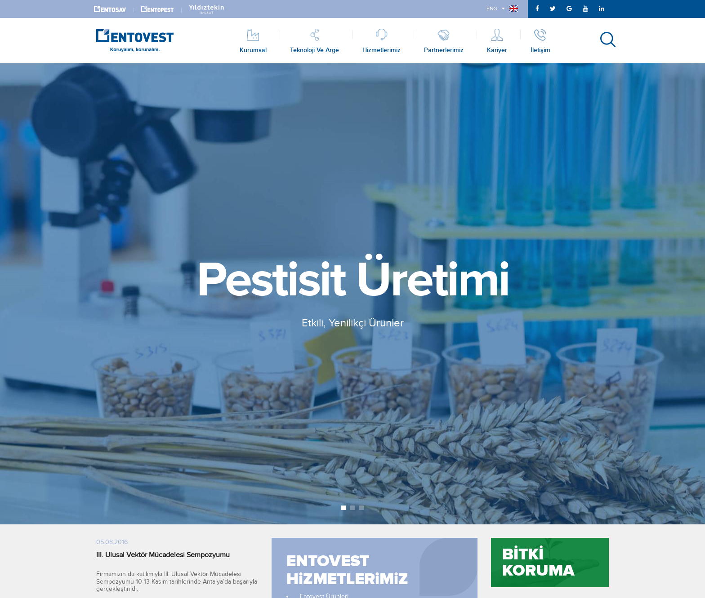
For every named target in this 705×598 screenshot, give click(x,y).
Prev (11, 294)
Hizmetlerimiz (381, 41)
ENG (502, 8)
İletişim (540, 41)
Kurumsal (253, 41)
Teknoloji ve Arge (314, 41)
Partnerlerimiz (444, 41)
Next (693, 294)
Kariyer (497, 41)
